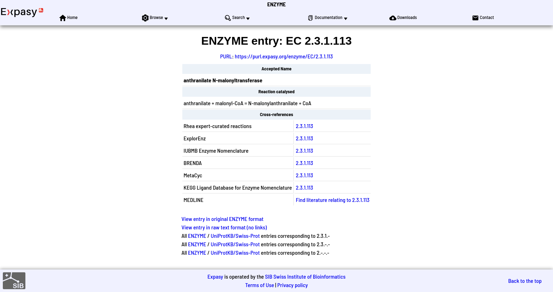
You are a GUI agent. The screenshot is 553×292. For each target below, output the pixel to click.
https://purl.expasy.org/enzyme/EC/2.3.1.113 (284, 56)
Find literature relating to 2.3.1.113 (333, 199)
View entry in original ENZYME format (223, 218)
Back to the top (525, 280)
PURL (226, 56)
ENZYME (276, 4)
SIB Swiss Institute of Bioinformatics (305, 276)
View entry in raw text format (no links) (224, 227)
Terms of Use (259, 284)
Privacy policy (292, 284)
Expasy (215, 276)
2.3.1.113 (304, 125)
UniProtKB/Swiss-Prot (235, 235)
